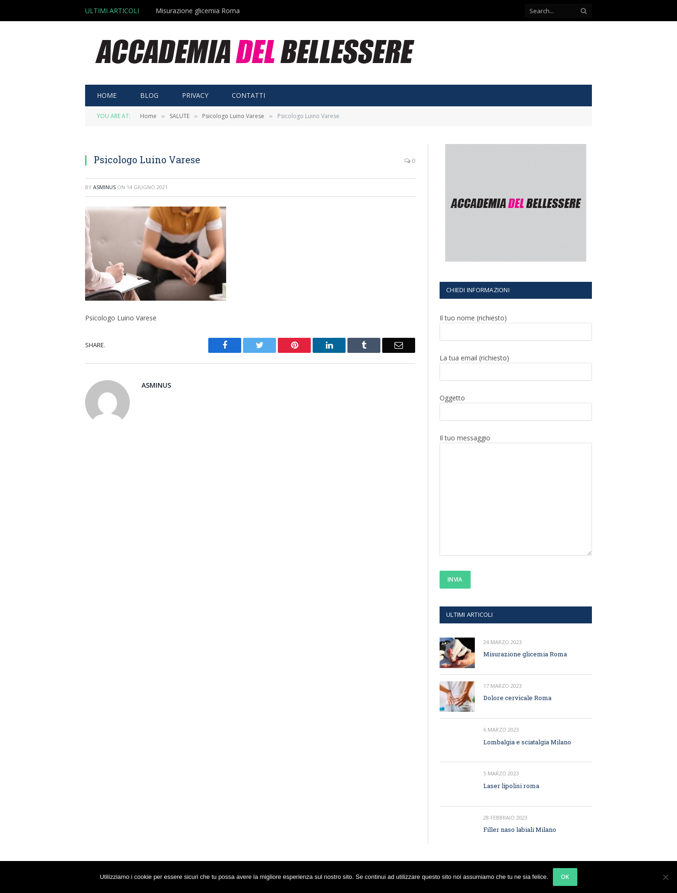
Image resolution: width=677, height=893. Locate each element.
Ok (565, 877)
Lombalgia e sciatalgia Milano (527, 742)
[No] (665, 877)
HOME (107, 95)
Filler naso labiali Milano (519, 829)
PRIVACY (195, 95)
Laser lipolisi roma (511, 785)
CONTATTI (248, 95)
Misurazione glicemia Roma (198, 11)
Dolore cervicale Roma (517, 698)
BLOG (149, 95)
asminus (104, 187)
